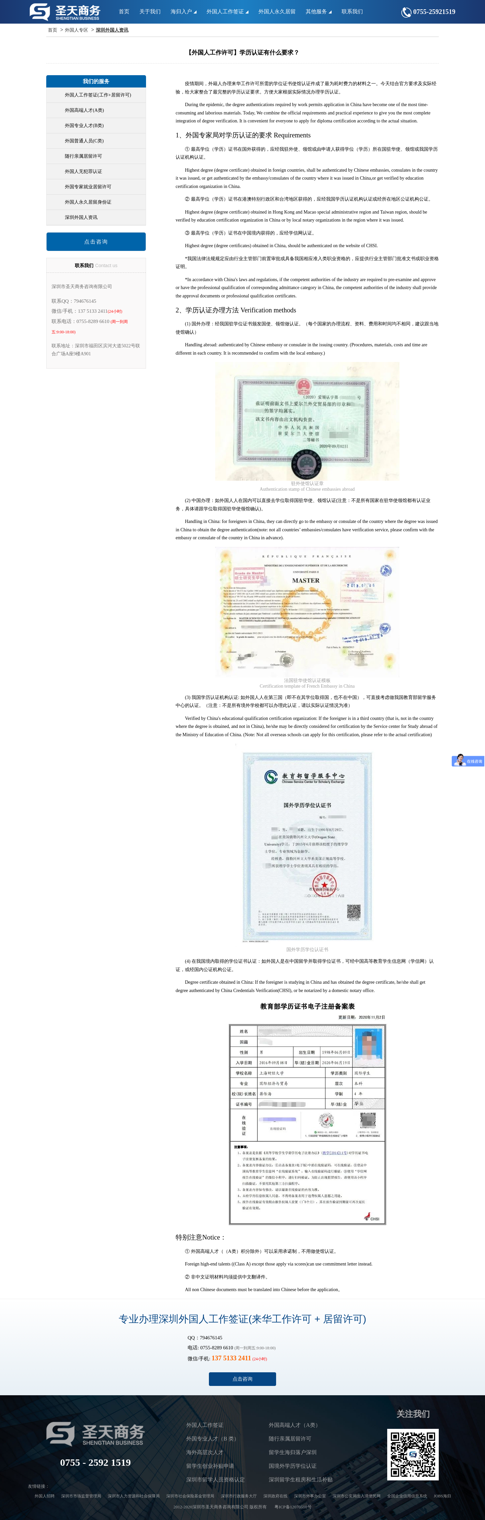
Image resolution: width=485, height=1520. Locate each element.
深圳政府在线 (275, 1496)
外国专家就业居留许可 (88, 186)
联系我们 (352, 11)
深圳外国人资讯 (112, 30)
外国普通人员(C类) (84, 140)
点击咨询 (96, 242)
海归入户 (184, 11)
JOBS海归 (442, 1496)
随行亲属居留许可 (83, 156)
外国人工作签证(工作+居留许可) (98, 94)
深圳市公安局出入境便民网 (357, 1496)
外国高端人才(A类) (84, 110)
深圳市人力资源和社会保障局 (134, 1496)
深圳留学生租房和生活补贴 (301, 1479)
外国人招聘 (45, 1496)
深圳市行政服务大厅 (239, 1496)
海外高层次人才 (205, 1452)
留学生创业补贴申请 (210, 1466)
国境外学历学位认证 (293, 1466)
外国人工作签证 (227, 11)
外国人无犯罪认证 (83, 171)
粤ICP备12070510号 (292, 1506)
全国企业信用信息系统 (407, 1496)
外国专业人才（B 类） (212, 1438)
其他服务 (319, 11)
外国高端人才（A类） (295, 1425)
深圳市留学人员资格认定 (215, 1479)
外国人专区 (76, 30)
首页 (124, 11)
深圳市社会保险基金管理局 (190, 1496)
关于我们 (150, 11)
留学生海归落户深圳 (293, 1452)
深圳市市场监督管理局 (81, 1496)
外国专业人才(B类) (84, 125)
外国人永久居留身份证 (88, 202)
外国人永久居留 (277, 11)
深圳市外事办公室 (310, 1496)
